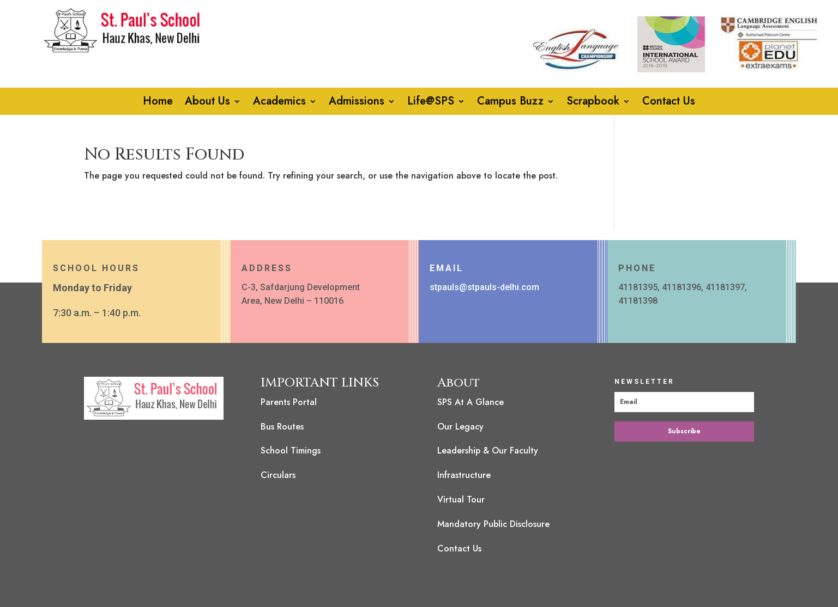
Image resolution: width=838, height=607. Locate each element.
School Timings (291, 450)
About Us (207, 103)
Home (158, 103)
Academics (279, 103)
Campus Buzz (510, 103)
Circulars (278, 475)
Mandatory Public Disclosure (493, 524)
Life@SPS (430, 103)
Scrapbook (592, 103)
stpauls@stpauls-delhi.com (484, 287)
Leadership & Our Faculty (487, 450)
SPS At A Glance (470, 402)
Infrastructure (464, 475)
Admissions (356, 103)
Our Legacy (460, 426)
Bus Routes (282, 426)
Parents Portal (289, 402)
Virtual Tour (461, 499)
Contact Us (668, 103)
